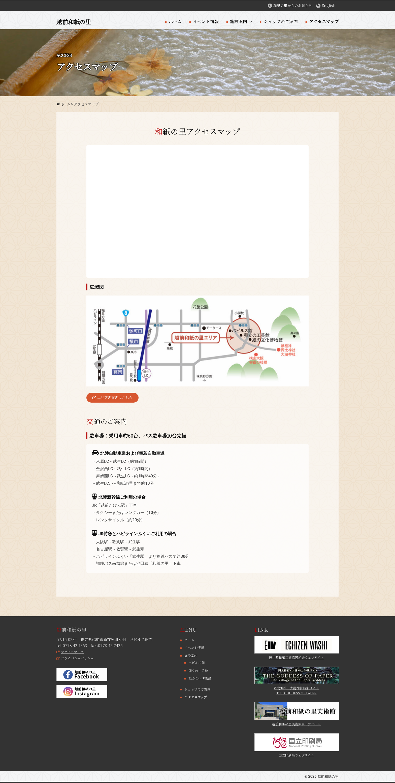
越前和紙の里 (76, 21)
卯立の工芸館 (199, 670)
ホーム (175, 21)
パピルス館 (197, 663)
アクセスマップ (324, 21)
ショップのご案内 (281, 21)
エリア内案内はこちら (113, 398)
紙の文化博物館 (200, 678)
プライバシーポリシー (76, 658)
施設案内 (238, 21)
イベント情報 (206, 21)
